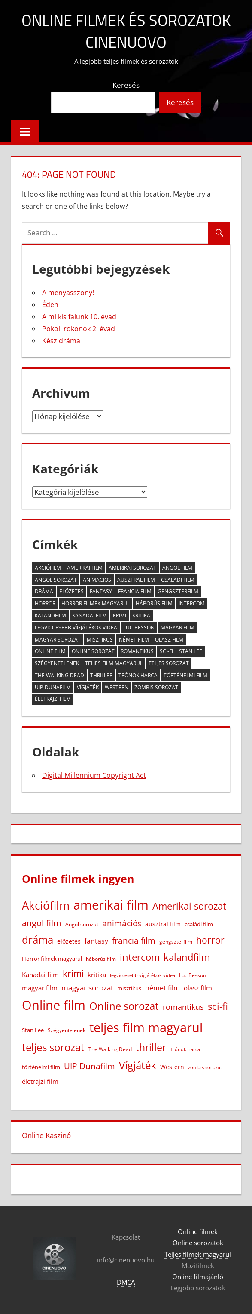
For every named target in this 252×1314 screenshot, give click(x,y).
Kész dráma (61, 340)
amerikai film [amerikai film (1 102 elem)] (85, 567)
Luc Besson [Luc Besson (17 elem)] (139, 627)
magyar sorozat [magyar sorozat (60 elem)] (58, 639)
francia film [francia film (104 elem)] (135, 591)
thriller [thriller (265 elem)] (101, 675)
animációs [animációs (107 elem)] (97, 579)
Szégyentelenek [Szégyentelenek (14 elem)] (57, 663)
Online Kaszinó (46, 1135)
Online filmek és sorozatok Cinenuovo (126, 30)
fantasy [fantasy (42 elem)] (101, 591)
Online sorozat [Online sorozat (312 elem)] (93, 651)
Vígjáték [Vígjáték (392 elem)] (88, 687)
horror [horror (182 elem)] (45, 603)
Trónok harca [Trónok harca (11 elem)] (138, 675)
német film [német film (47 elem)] (134, 639)
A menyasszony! (68, 292)
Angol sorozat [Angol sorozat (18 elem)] (56, 579)
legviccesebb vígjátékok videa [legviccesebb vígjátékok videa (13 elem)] (76, 627)
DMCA (126, 1282)
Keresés (126, 85)
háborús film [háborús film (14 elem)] (154, 603)
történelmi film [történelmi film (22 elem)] (185, 675)
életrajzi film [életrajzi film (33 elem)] (53, 699)
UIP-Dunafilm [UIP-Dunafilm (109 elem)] (53, 687)
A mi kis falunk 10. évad (79, 316)
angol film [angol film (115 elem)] (177, 567)
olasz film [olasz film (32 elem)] (169, 639)
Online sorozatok (198, 1242)
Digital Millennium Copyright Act (94, 775)
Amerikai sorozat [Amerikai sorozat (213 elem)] (132, 567)
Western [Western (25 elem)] (116, 687)
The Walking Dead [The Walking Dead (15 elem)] (59, 675)
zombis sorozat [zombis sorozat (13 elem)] (156, 687)
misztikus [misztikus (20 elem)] (100, 639)
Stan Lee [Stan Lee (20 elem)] (190, 651)
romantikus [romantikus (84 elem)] (137, 651)
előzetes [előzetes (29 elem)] (71, 591)
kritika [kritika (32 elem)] (141, 615)
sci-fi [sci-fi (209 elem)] (166, 651)
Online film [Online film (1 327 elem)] (50, 651)
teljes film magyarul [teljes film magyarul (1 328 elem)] (114, 663)
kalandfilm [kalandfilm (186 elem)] (50, 615)
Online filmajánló (197, 1276)
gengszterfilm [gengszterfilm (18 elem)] (178, 591)
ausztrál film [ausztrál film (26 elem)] (136, 579)
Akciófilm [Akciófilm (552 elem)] (48, 567)
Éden (50, 304)
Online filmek (198, 1231)
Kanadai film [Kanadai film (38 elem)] (89, 615)
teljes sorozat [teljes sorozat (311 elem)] (169, 663)
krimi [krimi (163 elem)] (119, 615)
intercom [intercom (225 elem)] (192, 603)
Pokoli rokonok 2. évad (78, 328)
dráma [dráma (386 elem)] (44, 591)
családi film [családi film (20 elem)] (177, 579)
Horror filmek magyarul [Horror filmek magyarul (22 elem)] (95, 603)
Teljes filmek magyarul (197, 1254)
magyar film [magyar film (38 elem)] (177, 627)
